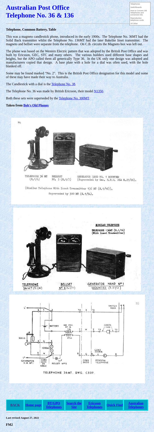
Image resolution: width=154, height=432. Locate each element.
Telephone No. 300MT (74, 98)
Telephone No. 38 (63, 84)
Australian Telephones (136, 405)
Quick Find (115, 405)
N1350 (98, 91)
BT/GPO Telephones (54, 405)
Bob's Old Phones (36, 105)
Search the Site (74, 405)
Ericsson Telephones (94, 405)
